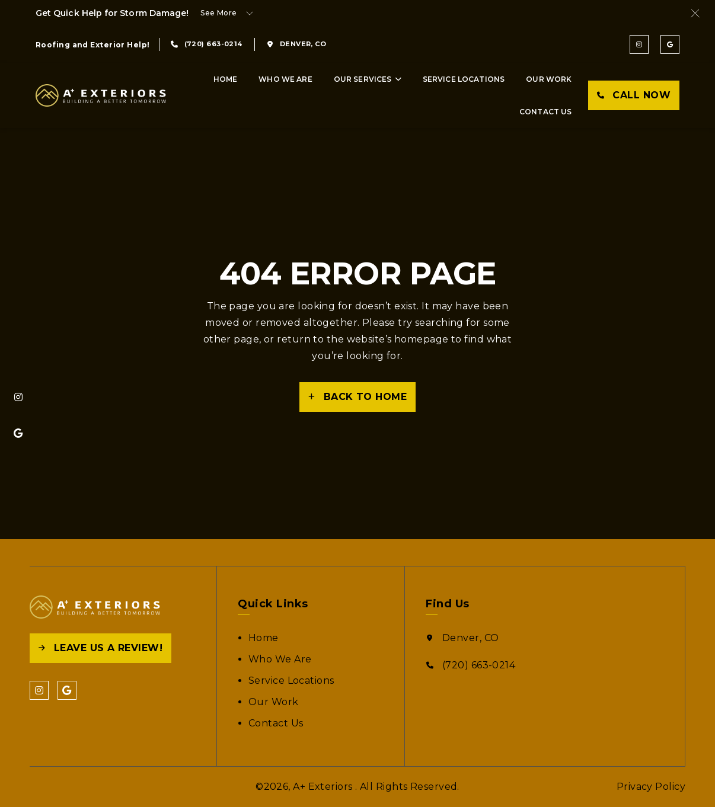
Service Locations (464, 79)
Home (225, 79)
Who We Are (285, 79)
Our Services (363, 79)
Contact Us (545, 111)
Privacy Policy (651, 786)
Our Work (549, 79)
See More (218, 12)
